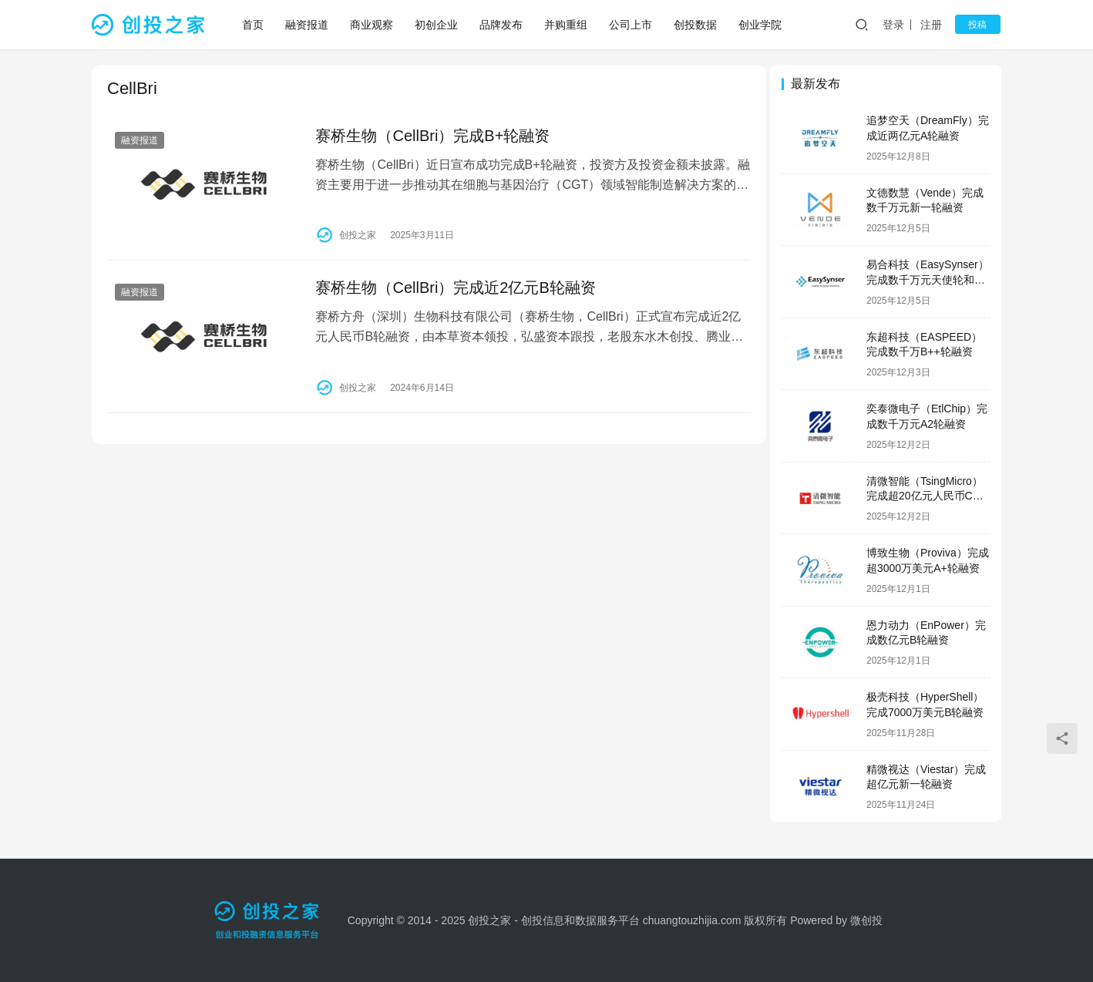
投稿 (979, 24)
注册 (935, 24)
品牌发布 (501, 24)
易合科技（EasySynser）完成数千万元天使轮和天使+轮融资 (927, 279)
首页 (253, 24)
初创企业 (437, 24)
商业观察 (372, 24)
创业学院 (760, 24)
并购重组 (566, 24)
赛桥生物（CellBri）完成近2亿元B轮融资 (452, 285)
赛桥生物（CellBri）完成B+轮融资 (429, 135)
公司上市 (631, 24)
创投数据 (696, 24)
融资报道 (307, 24)
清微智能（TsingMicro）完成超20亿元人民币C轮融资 (925, 496)
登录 (897, 24)
